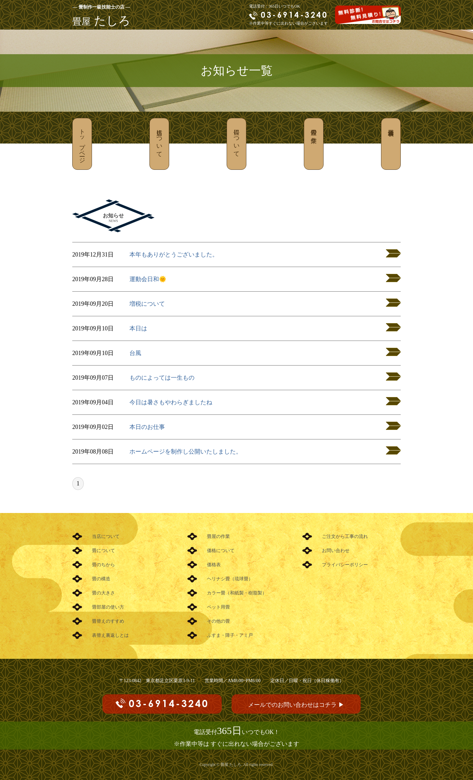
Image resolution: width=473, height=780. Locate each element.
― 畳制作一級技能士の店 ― (101, 7)
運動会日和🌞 (147, 279)
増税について (147, 304)
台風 (135, 353)
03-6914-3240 (294, 15)
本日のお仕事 (147, 427)
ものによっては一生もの (161, 377)
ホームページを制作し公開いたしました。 (185, 451)
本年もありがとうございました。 (173, 254)
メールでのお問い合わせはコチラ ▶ (296, 705)
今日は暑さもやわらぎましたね (170, 402)
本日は (138, 328)
